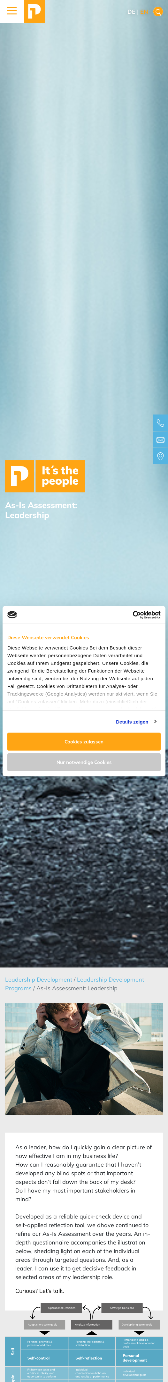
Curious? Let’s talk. (39, 1290)
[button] (12, 11)
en (144, 11)
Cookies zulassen (84, 742)
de (131, 11)
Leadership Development (39, 979)
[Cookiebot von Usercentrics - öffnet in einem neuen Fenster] (133, 615)
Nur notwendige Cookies (84, 762)
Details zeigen (132, 721)
